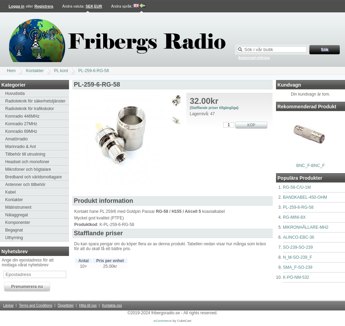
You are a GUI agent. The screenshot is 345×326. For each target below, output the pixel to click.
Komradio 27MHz (21, 123)
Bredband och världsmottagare (33, 177)
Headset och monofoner (27, 161)
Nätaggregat (16, 215)
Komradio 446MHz (22, 116)
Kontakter (34, 70)
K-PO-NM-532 (296, 277)
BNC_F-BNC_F (310, 165)
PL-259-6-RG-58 (93, 70)
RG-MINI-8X (294, 217)
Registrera (43, 6)
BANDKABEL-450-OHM (305, 197)
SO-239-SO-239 (298, 247)
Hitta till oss (88, 305)
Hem (11, 70)
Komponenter (17, 222)
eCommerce (163, 321)
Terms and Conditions (35, 305)
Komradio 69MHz (21, 131)
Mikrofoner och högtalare (28, 169)
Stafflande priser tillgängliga (214, 108)
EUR (98, 6)
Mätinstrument (18, 207)
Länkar (8, 305)
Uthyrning (14, 237)
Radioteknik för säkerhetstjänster (35, 101)
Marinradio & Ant (20, 146)
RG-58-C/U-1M (297, 187)
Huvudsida (15, 93)
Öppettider (66, 305)
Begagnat (14, 230)
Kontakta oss (112, 305)
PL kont (61, 70)
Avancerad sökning (254, 58)
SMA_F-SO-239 (297, 267)
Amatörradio (16, 139)
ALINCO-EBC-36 (298, 237)
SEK (89, 6)
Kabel (10, 192)
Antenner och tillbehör (25, 184)
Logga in (16, 6)
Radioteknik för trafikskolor (29, 108)
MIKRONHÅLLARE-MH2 (305, 227)
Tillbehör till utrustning (25, 154)
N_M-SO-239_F (297, 257)
